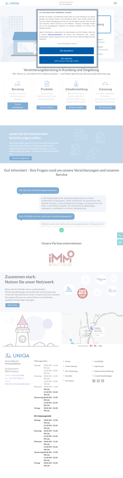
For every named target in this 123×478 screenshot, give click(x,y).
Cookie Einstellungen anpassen (67, 43)
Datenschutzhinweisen (55, 34)
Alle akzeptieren (66, 51)
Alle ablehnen (66, 60)
